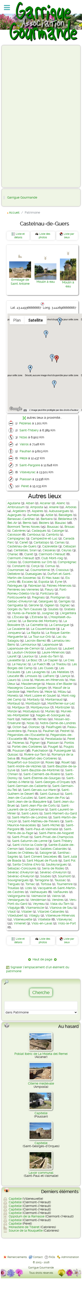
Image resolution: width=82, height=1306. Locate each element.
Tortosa (46, 884)
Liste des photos (45, 235)
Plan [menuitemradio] (17, 320)
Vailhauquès (38, 892)
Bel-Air (12, 522)
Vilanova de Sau (61, 907)
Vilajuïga (13, 907)
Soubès (45, 876)
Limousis (31, 676)
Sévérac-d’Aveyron (20, 876)
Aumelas (33, 515)
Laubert (68, 648)
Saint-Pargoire (29, 465)
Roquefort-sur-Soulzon (23, 762)
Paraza (32, 731)
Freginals (38, 597)
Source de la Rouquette (26, 1230)
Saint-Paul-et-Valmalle (41, 829)
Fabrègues (15, 585)
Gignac (65, 605)
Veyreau (39, 903)
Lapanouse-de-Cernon (23, 648)
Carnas (60, 542)
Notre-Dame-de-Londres (58, 723)
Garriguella (15, 605)
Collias (12, 562)
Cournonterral (40, 570)
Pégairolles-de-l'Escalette (26, 735)
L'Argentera (68, 613)
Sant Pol (69, 860)
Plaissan (25, 479)
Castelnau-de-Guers (22, 546)
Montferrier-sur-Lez (61, 703)
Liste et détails (19, 235)
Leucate (13, 676)
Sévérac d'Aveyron (20, 872)
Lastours (51, 648)
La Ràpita (33, 632)
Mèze (23, 458)
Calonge (58, 530)
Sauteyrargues (56, 864)
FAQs (52, 1257)
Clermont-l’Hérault (20, 558)
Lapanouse (50, 644)
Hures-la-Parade (24, 613)
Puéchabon (40, 750)
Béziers (44, 522)
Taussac (60, 880)
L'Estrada (36, 617)
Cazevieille (50, 546)
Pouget (53, 746)
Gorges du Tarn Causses (24, 609)
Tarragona (42, 880)
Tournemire (65, 884)
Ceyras (66, 550)
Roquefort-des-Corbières (39, 758)
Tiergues (13, 884)
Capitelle (41, 1113)
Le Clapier (50, 660)
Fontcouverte (16, 597)
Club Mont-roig (52, 558)
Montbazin (33, 703)
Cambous (34, 534)
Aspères (37, 511)
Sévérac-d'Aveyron (53, 872)
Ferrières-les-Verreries (23, 589)
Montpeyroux (40, 707)
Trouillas (13, 888)
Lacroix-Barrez (35, 640)
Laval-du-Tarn (49, 656)
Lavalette (14, 660)
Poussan (18, 750)
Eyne (58, 581)
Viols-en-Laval (41, 923)
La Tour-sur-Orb (39, 636)
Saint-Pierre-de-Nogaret (56, 833)
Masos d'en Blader (59, 684)
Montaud (13, 703)
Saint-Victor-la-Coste (27, 845)
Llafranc (49, 676)
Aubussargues (59, 511)
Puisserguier (62, 750)
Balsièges (65, 515)
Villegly (34, 915)
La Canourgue (59, 625)
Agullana (13, 503)
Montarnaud (54, 699)
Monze (12, 711)
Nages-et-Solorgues (50, 715)
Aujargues (14, 515)
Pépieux (34, 738)
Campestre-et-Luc (44, 538)
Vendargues (16, 900)
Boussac (53, 526)
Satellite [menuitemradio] (35, 320)
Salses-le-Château (20, 852)
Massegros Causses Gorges (27, 687)
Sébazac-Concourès (22, 868)
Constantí (19, 566)
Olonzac (34, 727)
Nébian (26, 719)
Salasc (30, 848)
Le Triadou (59, 664)
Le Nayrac (19, 664)
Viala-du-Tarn (60, 903)
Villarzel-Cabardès (50, 911)
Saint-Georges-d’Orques (52, 782)
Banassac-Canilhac (21, 519)
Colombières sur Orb (37, 562)
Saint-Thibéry (29, 430)
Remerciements (17, 1257)
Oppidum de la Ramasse (26, 1216)
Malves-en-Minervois (49, 680)
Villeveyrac (28, 472)
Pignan (35, 742)
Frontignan (58, 597)
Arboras (71, 507)
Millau (62, 691)
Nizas (23, 437)
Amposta (36, 507)
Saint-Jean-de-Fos (51, 797)
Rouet (65, 762)
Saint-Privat (20, 837)
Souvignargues (18, 880)
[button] (52, 358)
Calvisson (14, 534)
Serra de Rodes (53, 868)
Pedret (65, 731)
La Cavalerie (16, 629)
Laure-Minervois (53, 652)
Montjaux (18, 707)
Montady (33, 699)
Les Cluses (46, 668)
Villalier (26, 911)
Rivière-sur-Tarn (35, 754)
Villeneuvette (22, 919)
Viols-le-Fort (67, 923)
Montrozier (62, 707)
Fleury (49, 589)
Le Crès (68, 660)
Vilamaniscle (35, 907)
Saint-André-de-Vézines (24, 766)
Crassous (62, 570)
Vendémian (38, 900)
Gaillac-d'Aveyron (20, 601)
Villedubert (15, 915)
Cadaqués (39, 530)
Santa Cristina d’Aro (26, 864)
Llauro (11, 680)
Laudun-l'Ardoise (24, 652)
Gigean (49, 605)
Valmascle (38, 896)
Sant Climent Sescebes (40, 856)
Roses (49, 762)
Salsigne (46, 852)
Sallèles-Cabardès (53, 848)
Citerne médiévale (41, 1083)
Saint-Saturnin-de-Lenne (29, 841)
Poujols (69, 746)
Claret (28, 554)
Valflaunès (60, 892)
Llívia (25, 680)
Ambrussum (16, 507)
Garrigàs (65, 601)
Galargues (45, 601)
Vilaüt (11, 911)
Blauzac (60, 522)
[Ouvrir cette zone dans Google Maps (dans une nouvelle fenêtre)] (16, 409)
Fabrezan (34, 585)
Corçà (35, 566)
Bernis (27, 522)
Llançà (65, 676)
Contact (38, 1257)
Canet (23, 542)
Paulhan (25, 451)
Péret (25, 486)
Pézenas (25, 423)
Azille (49, 515)
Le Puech (39, 664)
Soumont (64, 876)
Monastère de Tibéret (24, 1227)
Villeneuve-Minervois (60, 915)
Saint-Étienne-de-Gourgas (42, 778)
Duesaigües (33, 574)
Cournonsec (15, 570)
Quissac (13, 754)
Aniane (54, 507)
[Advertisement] (20, 116)
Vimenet (20, 923)
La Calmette (35, 625)
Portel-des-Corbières (27, 746)
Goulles (53, 609)
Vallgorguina (16, 896)
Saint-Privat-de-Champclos (53, 837)
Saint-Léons (29, 813)
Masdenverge (31, 684)
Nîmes (42, 719)
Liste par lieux (69, 235)
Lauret (12, 656)
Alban (30, 503)
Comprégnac (67, 562)
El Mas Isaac (51, 577)
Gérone (34, 605)
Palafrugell (54, 727)
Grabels (69, 609)
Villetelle (44, 919)
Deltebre (13, 574)
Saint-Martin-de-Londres (29, 817)
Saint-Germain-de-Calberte (27, 786)
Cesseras (49, 550)
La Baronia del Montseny (40, 621)
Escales (27, 581)
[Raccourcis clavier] (25, 410)
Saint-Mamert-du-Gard (60, 813)
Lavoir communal (41, 1172)
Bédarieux (65, 519)
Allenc (60, 503)
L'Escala (18, 617)
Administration (70, 1257)
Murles (50, 711)
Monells (13, 695)
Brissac (70, 526)
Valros (24, 444)
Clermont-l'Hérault (52, 554)
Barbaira (47, 519)
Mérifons (33, 691)
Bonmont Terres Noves (23, 526)
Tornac (30, 884)
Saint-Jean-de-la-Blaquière (26, 801)
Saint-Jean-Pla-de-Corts (38, 805)
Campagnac (16, 538)
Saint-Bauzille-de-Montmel (40, 770)
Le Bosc (32, 660)
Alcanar (45, 503)
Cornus (50, 566)
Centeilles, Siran (25, 550)
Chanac (12, 554)
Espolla (43, 581)
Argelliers (19, 511)
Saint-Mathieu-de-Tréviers (41, 821)
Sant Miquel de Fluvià (42, 860)
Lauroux (28, 656)
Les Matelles (60, 672)
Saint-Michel (51, 825)
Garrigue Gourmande (22, 197)
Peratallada (53, 738)
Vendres (58, 900)
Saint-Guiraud (49, 793)
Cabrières (19, 530)
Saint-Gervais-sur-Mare (39, 790)
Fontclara (47, 593)
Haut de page (42, 959)
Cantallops (41, 542)
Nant (10, 719)
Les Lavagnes (36, 672)
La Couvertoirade (43, 629)
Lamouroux (29, 644)
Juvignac (48, 613)
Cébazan (69, 546)
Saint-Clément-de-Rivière (41, 774)
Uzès (28, 888)
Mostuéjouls (31, 711)
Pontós (69, 742)
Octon (16, 727)
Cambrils (52, 534)
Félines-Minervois (59, 585)
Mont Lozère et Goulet (40, 695)
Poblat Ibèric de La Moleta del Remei (41, 1054)
